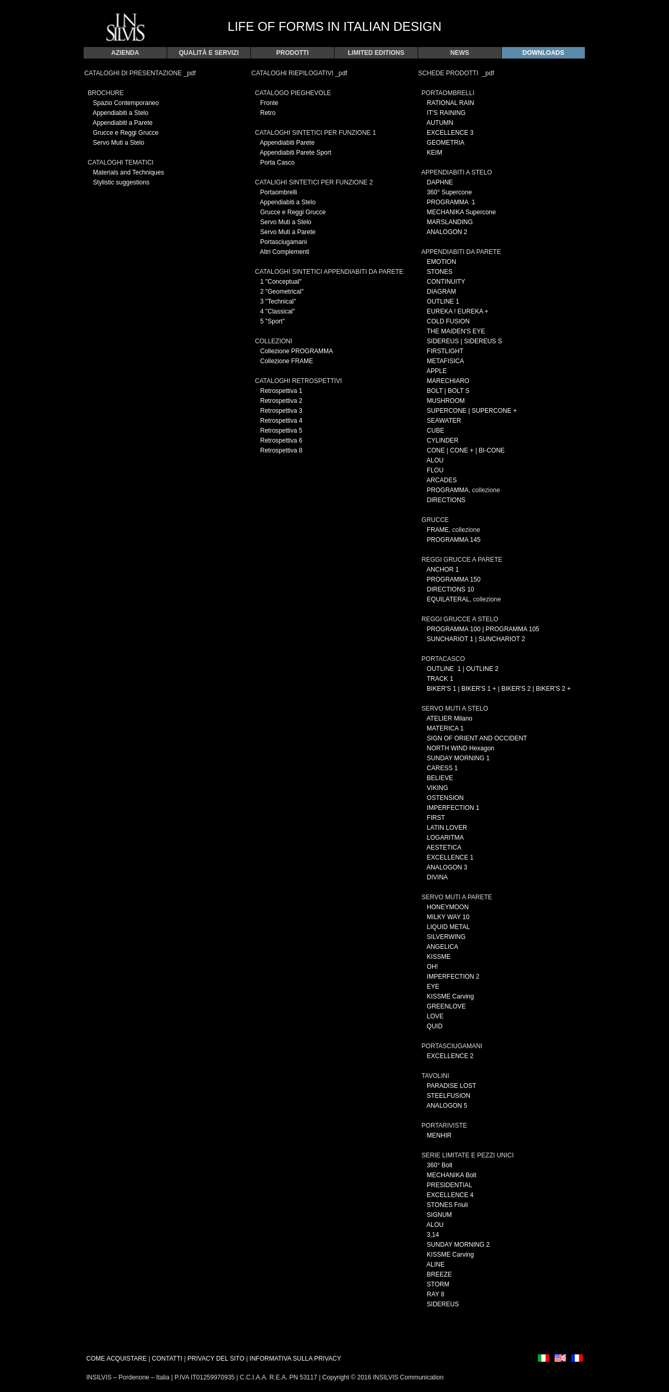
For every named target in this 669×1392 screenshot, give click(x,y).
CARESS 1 (442, 768)
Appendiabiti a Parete (123, 122)
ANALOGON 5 (446, 1105)
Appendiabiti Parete (287, 142)
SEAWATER (444, 420)
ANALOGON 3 (446, 867)
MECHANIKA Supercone (461, 212)
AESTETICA (444, 847)
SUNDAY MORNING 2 (458, 1244)
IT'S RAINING (446, 113)
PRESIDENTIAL (449, 1185)
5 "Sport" (272, 321)
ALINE (435, 1264)
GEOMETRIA (446, 142)
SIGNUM (439, 1215)
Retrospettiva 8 (281, 450)
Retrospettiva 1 (281, 391)
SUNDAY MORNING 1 (458, 758)
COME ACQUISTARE (116, 1358)
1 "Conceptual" (281, 281)
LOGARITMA (445, 837)
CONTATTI (167, 1358)
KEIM (434, 152)
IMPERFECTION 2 (453, 976)
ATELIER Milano (449, 718)
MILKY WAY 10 (448, 917)
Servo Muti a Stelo (118, 142)
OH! (432, 966)
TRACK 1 (439, 678)
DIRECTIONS (446, 500)
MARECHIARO (448, 381)
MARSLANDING (450, 222)
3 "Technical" (278, 301)
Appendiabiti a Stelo (120, 113)
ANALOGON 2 (446, 232)
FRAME (438, 529)
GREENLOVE (446, 1006)
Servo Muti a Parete (288, 232)
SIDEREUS (443, 1304)
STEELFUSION (448, 1095)
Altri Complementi (284, 252)
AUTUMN (439, 122)
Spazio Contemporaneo (126, 103)
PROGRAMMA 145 (454, 539)
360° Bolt (440, 1165)
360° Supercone (449, 192)
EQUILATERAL (448, 599)
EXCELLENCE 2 (450, 1056)
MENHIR (439, 1135)
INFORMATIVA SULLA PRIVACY (295, 1358)
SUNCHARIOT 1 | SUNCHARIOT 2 (476, 639)
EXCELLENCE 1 (450, 857)
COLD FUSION (448, 321)
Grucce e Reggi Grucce (125, 132)
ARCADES (441, 480)
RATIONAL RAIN (451, 103)
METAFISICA (445, 361)
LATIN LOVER (447, 827)
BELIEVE (440, 778)
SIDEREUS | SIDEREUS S (464, 341)
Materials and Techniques (128, 172)
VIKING (437, 788)
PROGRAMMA (448, 490)
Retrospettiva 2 (281, 400)
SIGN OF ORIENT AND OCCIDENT (477, 738)
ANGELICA (442, 946)
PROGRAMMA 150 (454, 579)
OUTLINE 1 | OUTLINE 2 (463, 668)
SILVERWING (446, 937)
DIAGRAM (441, 291)
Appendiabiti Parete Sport (295, 152)
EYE (433, 986)
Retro (267, 113)
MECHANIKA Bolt (452, 1175)
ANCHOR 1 (442, 569)
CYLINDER (443, 440)
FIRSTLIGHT (445, 351)
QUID (435, 1026)
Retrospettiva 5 (281, 430)
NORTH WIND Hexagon (460, 748)
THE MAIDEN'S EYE (455, 331)
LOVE (434, 1016)
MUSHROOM (446, 400)
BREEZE (439, 1274)
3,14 (433, 1234)
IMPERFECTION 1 (453, 807)
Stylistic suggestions (121, 182)
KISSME (439, 956)
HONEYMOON (448, 907)
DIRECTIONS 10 (451, 589)
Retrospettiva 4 (281, 420)
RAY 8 (436, 1294)
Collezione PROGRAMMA (296, 351)
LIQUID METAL (448, 927)
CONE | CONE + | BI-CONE (466, 450)
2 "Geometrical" (282, 291)
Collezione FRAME (286, 361)
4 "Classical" (277, 311)
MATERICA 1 (445, 728)
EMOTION (441, 261)
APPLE (436, 371)
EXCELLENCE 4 (450, 1195)
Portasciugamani (283, 242)
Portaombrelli (278, 192)
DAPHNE (440, 182)
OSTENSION (445, 798)
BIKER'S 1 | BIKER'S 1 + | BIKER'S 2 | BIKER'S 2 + (499, 688)
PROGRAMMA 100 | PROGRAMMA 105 (483, 629)
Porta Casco (277, 162)
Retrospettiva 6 (281, 440)
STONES (440, 271)
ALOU (435, 460)
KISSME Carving (450, 996)
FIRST (436, 817)
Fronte (269, 103)
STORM (438, 1284)
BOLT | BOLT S (448, 391)
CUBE (435, 430)
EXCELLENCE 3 (450, 132)
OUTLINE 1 (443, 301)
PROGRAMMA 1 (451, 202)
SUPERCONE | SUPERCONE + (472, 410)
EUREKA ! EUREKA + (458, 311)
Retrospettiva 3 (281, 410)
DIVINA (437, 877)
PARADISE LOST (451, 1085)
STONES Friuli (447, 1205)
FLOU (435, 470)
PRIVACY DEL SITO (217, 1358)
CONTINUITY (446, 281)
